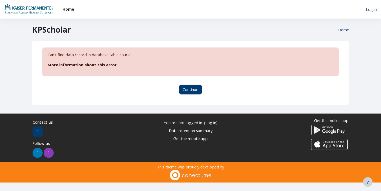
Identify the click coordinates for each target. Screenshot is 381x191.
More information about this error (82, 65)
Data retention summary (190, 130)
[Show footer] (368, 182)
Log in (371, 9)
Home (343, 29)
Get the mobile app (190, 139)
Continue (190, 89)
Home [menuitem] (68, 9)
